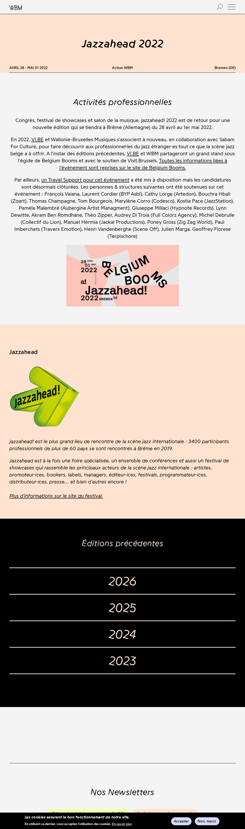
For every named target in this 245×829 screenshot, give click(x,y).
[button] (232, 6)
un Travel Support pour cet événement (85, 180)
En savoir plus (122, 824)
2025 (122, 607)
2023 (122, 660)
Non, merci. (207, 821)
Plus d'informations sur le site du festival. (56, 496)
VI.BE (37, 139)
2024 (122, 634)
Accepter (181, 821)
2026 (122, 581)
